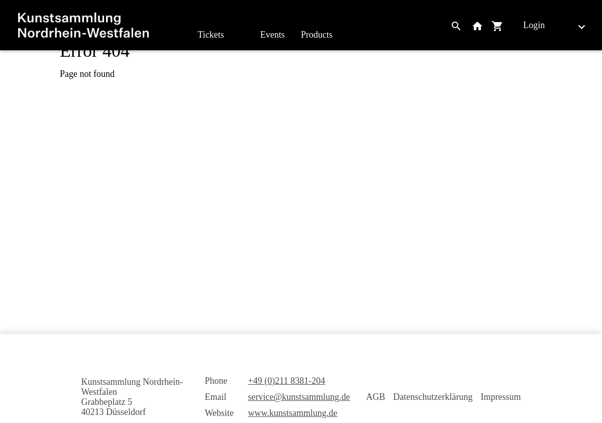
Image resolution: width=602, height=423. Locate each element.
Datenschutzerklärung (433, 397)
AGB (375, 397)
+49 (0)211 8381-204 (286, 381)
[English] (573, 26)
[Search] (456, 25)
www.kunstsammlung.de (293, 413)
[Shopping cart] (497, 25)
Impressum (501, 397)
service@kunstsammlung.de (299, 397)
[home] (83, 25)
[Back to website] (477, 25)
